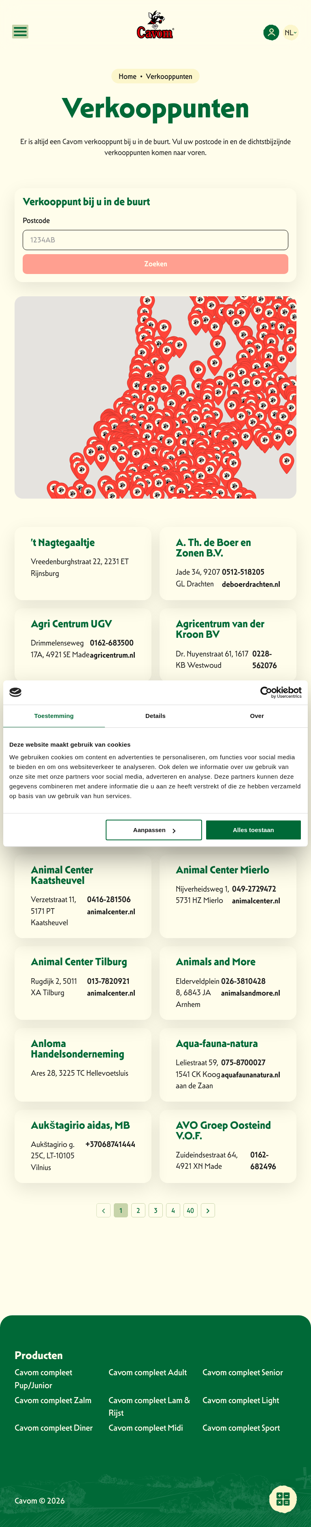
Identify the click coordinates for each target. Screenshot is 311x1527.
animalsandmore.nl (250, 993)
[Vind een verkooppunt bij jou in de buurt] (283, 1499)
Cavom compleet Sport (241, 1428)
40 (190, 1211)
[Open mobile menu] (20, 31)
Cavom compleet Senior (242, 1372)
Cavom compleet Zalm (53, 1400)
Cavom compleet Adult (148, 1372)
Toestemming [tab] (54, 715)
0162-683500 (112, 643)
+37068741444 (110, 1144)
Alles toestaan (253, 829)
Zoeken (155, 263)
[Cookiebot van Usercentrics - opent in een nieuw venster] (266, 692)
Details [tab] (155, 715)
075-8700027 (243, 1062)
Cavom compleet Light (240, 1400)
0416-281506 (109, 899)
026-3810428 (243, 981)
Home (127, 76)
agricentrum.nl (112, 655)
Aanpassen (154, 829)
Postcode (36, 220)
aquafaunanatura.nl (250, 1074)
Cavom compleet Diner (54, 1428)
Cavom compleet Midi (146, 1428)
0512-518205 (243, 572)
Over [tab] (257, 715)
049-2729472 (254, 889)
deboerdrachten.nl (251, 584)
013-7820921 (108, 981)
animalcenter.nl (111, 911)
